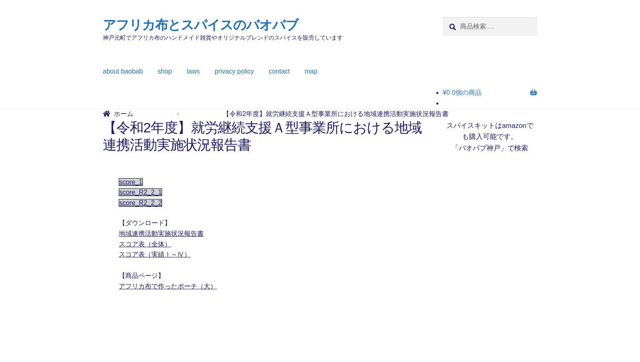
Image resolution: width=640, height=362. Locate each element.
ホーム (123, 113)
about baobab (123, 71)
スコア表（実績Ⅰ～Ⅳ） (155, 254)
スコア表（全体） (145, 244)
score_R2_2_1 (140, 192)
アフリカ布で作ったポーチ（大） (168, 286)
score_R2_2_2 (140, 202)
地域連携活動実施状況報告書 (161, 233)
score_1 (130, 182)
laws (193, 71)
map (311, 71)
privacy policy (234, 71)
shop (165, 71)
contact (279, 71)
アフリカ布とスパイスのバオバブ (200, 25)
